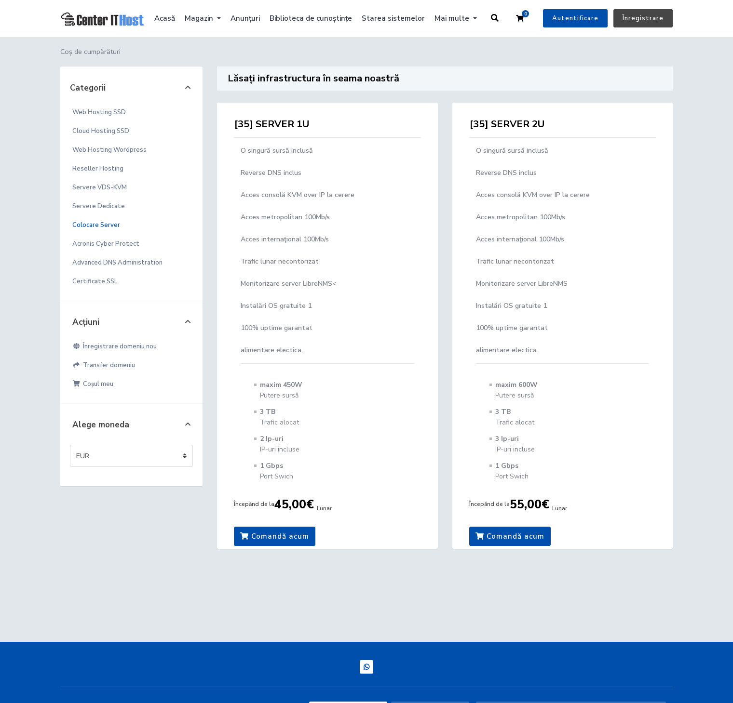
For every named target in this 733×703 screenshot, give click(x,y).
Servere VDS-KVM (99, 187)
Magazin (200, 18)
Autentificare (575, 18)
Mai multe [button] (452, 18)
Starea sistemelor (393, 18)
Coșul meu (92, 384)
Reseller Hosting (97, 168)
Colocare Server (96, 225)
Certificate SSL (95, 281)
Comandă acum (274, 536)
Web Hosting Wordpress (109, 150)
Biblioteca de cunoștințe (311, 18)
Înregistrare (643, 18)
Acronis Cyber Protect (105, 243)
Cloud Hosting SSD (100, 131)
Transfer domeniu (103, 365)
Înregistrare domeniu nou (114, 346)
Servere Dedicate (98, 206)
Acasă (164, 18)
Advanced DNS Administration (117, 262)
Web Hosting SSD (99, 112)
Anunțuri (245, 18)
